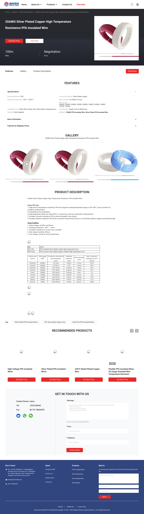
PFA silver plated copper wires (55, 322)
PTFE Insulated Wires (78, 469)
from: (69, 426)
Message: (70, 400)
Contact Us (48, 482)
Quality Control (49, 478)
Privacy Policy (82, 507)
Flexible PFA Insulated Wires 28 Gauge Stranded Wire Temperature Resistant (121, 371)
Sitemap (60, 507)
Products (15, 12)
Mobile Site (70, 507)
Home (7, 12)
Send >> (104, 497)
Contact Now (75, 450)
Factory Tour (49, 473)
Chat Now (35, 41)
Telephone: (71, 438)
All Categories (76, 483)
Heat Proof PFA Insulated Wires (83, 322)
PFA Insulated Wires (26, 12)
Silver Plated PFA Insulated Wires (26, 322)
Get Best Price (14, 41)
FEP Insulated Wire (77, 474)
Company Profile (50, 469)
